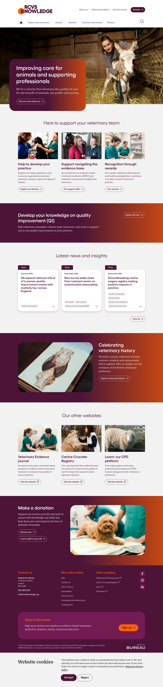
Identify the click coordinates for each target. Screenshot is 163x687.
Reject (85, 677)
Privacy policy (67, 596)
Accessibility (66, 591)
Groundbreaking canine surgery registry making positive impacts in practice (123, 282)
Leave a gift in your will (32, 538)
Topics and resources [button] (39, 22)
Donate (138, 9)
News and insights (100, 9)
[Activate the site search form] (142, 22)
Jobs (63, 578)
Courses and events (92, 22)
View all (138, 319)
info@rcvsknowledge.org (28, 594)
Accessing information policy (73, 600)
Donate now (27, 532)
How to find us (67, 587)
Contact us (65, 582)
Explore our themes (31, 189)
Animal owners (120, 9)
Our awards (114, 189)
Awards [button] (73, 22)
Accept (68, 677)
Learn (99, 587)
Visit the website (29, 481)
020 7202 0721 (24, 590)
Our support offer (74, 189)
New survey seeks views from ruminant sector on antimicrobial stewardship (81, 281)
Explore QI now (134, 215)
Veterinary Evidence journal (109, 578)
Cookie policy (67, 605)
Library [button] (59, 22)
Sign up (128, 627)
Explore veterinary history (114, 378)
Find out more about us (31, 101)
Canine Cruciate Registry (108, 582)
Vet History (101, 591)
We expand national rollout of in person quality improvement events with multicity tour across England (38, 284)
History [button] (111, 22)
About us (83, 9)
